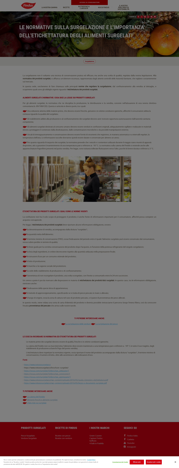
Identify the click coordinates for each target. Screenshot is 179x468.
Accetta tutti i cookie (154, 462)
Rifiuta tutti (137, 462)
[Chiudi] (175, 462)
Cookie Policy (91, 460)
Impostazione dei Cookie (120, 462)
